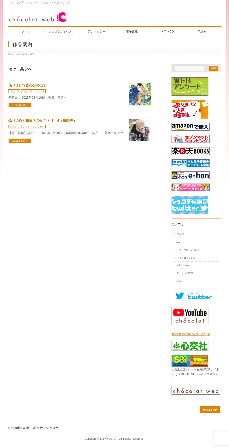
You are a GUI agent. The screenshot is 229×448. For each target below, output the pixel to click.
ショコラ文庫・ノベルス (187, 250)
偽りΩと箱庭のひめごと (27, 85)
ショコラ (14, 91)
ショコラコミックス (33, 91)
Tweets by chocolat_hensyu (191, 334)
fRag (177, 242)
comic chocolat (182, 265)
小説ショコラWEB (184, 273)
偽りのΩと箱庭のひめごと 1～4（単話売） (42, 121)
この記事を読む (20, 105)
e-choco (179, 281)
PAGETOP (210, 409)
